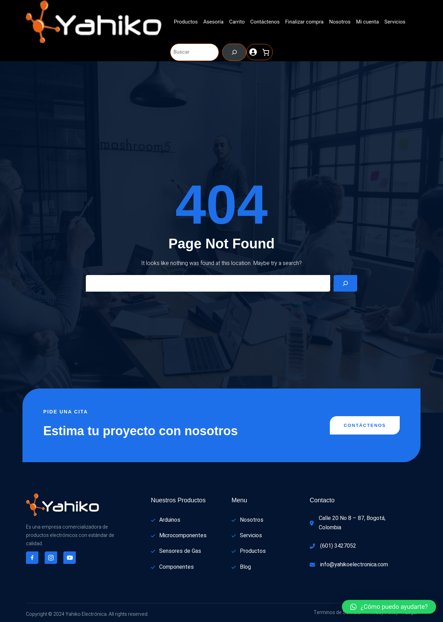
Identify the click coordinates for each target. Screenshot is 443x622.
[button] (389, 607)
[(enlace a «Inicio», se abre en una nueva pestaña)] (93, 22)
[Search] (345, 283)
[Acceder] (253, 52)
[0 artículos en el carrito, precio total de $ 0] (266, 52)
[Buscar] (234, 52)
